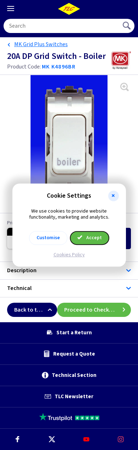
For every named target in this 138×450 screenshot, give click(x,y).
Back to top (35, 310)
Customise (48, 237)
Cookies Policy (69, 254)
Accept (89, 237)
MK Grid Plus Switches (41, 44)
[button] (113, 196)
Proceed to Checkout (97, 310)
